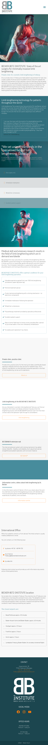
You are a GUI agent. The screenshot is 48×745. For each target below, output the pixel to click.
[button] (44, 7)
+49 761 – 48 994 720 (24, 670)
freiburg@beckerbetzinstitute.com (24, 672)
